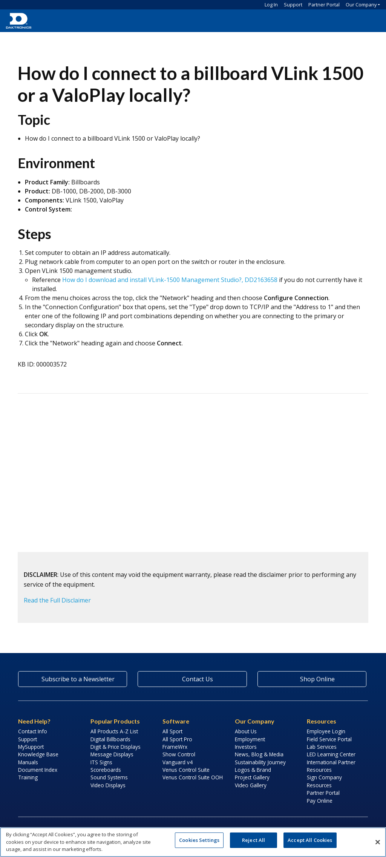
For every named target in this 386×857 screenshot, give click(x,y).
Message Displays (111, 754)
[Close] (377, 842)
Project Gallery (252, 777)
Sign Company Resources (324, 781)
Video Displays (108, 785)
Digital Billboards (110, 739)
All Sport (172, 731)
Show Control (178, 754)
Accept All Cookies (310, 840)
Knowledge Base (38, 754)
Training (28, 777)
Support (293, 4)
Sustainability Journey (260, 762)
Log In (271, 4)
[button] (371, 21)
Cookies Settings (199, 840)
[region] (193, 842)
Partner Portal (324, 4)
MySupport (31, 746)
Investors (246, 746)
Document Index (37, 769)
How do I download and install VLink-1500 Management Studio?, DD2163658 (169, 280)
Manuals (28, 762)
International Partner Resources (331, 766)
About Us (246, 731)
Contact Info (32, 731)
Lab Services (322, 746)
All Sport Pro (177, 739)
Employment (250, 739)
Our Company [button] (361, 4)
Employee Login (326, 731)
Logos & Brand (253, 769)
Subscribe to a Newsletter (73, 679)
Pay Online (319, 800)
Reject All (253, 840)
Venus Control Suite (186, 769)
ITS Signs (101, 762)
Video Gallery (251, 785)
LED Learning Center (331, 754)
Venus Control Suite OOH (192, 777)
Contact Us (192, 679)
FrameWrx (174, 746)
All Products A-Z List (114, 731)
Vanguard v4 (177, 762)
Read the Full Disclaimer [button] (57, 600)
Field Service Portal (329, 739)
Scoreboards (105, 769)
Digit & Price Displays (115, 746)
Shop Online (312, 679)
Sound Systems (109, 777)
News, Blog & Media (259, 754)
